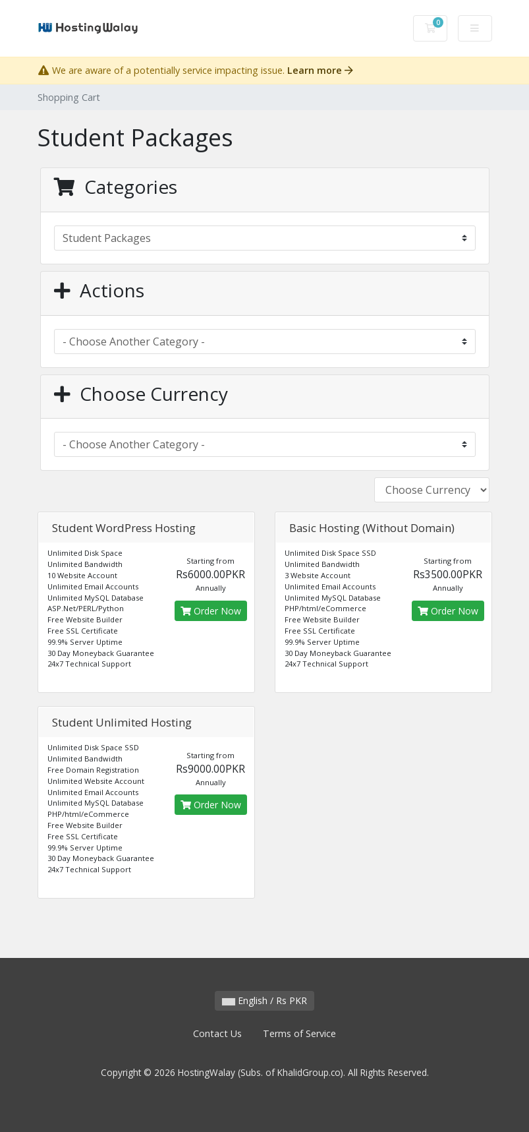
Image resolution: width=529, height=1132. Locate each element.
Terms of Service (299, 1033)
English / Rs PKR (264, 1000)
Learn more (320, 70)
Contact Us (217, 1033)
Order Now (211, 611)
